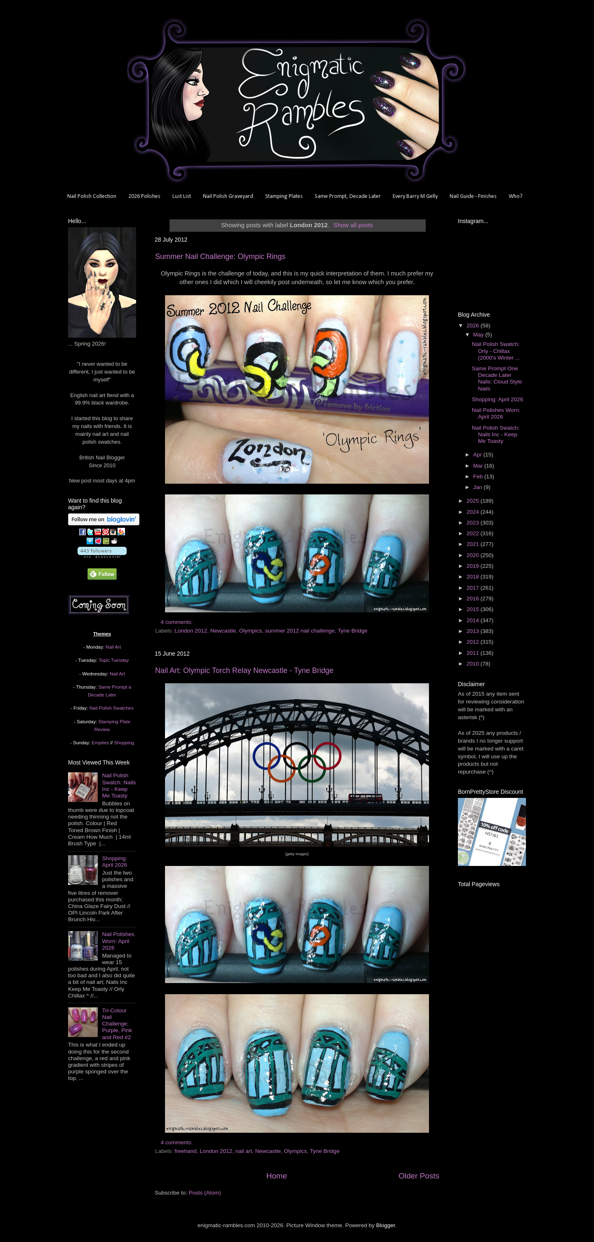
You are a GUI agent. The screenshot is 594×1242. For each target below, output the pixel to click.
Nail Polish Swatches (112, 708)
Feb (478, 476)
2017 (474, 588)
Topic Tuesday (114, 660)
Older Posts (418, 1175)
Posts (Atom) (205, 1193)
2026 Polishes (144, 196)
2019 (474, 566)
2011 (474, 653)
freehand (185, 1151)
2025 (474, 501)
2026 (474, 325)
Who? (516, 196)
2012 (474, 642)
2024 (474, 512)
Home (276, 1175)
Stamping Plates (284, 196)
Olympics (250, 631)
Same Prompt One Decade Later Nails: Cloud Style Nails (497, 378)
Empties (100, 742)
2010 (474, 664)
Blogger (385, 1225)
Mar (478, 466)
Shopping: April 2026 (114, 861)
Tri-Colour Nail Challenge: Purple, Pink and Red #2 (117, 1023)
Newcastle (223, 631)
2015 (474, 609)
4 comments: (177, 622)
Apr (478, 455)
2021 (474, 544)
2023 (474, 523)
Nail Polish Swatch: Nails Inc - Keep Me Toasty (119, 785)
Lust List (181, 196)
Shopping (124, 742)
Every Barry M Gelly (415, 196)
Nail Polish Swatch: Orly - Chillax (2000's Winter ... (496, 350)
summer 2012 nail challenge (300, 631)
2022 (474, 533)
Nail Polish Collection (91, 196)
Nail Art (113, 647)
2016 (474, 598)
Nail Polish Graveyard (228, 196)
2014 (474, 620)
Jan (478, 487)
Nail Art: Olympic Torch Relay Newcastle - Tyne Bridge (244, 670)
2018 (474, 577)
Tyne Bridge (353, 631)
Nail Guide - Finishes (473, 196)
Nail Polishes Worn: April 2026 (118, 940)
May (479, 335)
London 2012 (190, 631)
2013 (474, 631)
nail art (243, 1151)
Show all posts (353, 225)
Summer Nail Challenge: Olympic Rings (220, 256)
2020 (474, 555)
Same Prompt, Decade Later (348, 196)
